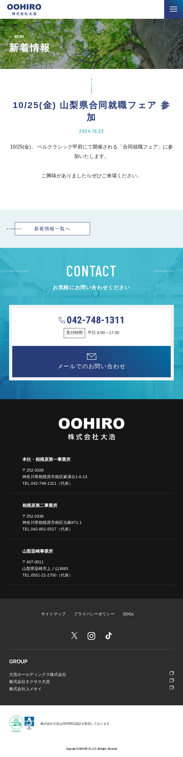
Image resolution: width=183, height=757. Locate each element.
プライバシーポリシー (94, 614)
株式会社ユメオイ (25, 689)
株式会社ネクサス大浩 (29, 681)
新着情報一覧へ (52, 228)
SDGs (128, 614)
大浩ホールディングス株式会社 (37, 674)
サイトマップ (53, 614)
